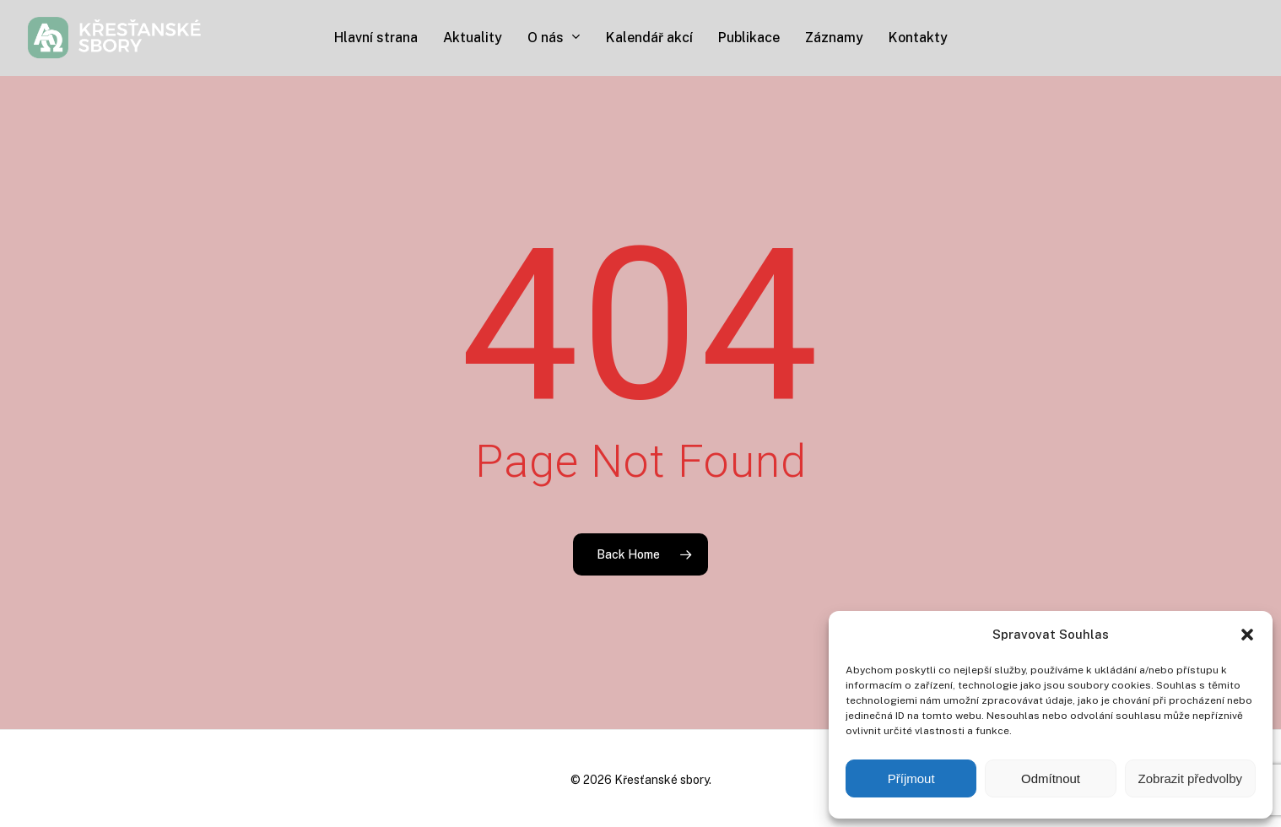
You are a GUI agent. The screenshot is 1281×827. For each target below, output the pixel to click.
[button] (1247, 634)
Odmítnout (1050, 778)
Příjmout (911, 778)
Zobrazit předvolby (1190, 778)
